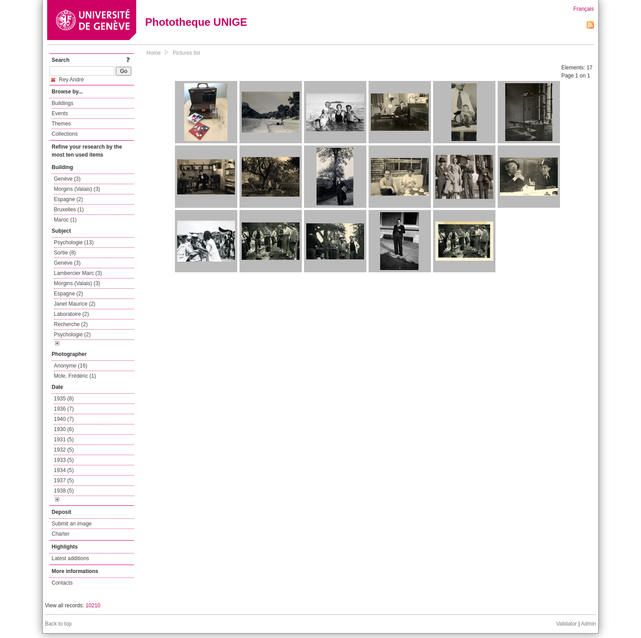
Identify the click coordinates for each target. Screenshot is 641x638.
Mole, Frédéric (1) (75, 376)
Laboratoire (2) (71, 314)
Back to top (58, 624)
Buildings (62, 103)
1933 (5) (64, 460)
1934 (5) (64, 470)
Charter (60, 534)
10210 (92, 605)
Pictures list (186, 53)
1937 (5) (64, 480)
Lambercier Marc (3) (78, 273)
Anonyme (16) (70, 366)
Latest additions (70, 558)
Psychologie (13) (73, 242)
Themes (61, 124)
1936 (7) (64, 409)
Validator (566, 624)
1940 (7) (64, 419)
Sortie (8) (65, 253)
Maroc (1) (65, 220)
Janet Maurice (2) (74, 304)
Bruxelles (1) (69, 209)
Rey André (67, 80)
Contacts (62, 583)
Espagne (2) (68, 199)
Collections (65, 134)
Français (583, 9)
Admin (588, 624)
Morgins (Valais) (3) (77, 189)
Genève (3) (67, 179)
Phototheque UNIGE (196, 22)
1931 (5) (64, 439)
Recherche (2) (71, 324)
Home (153, 53)
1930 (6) (64, 429)
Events (60, 113)
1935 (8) (64, 399)
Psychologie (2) (72, 334)
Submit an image (72, 524)
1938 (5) (64, 491)
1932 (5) (64, 450)
